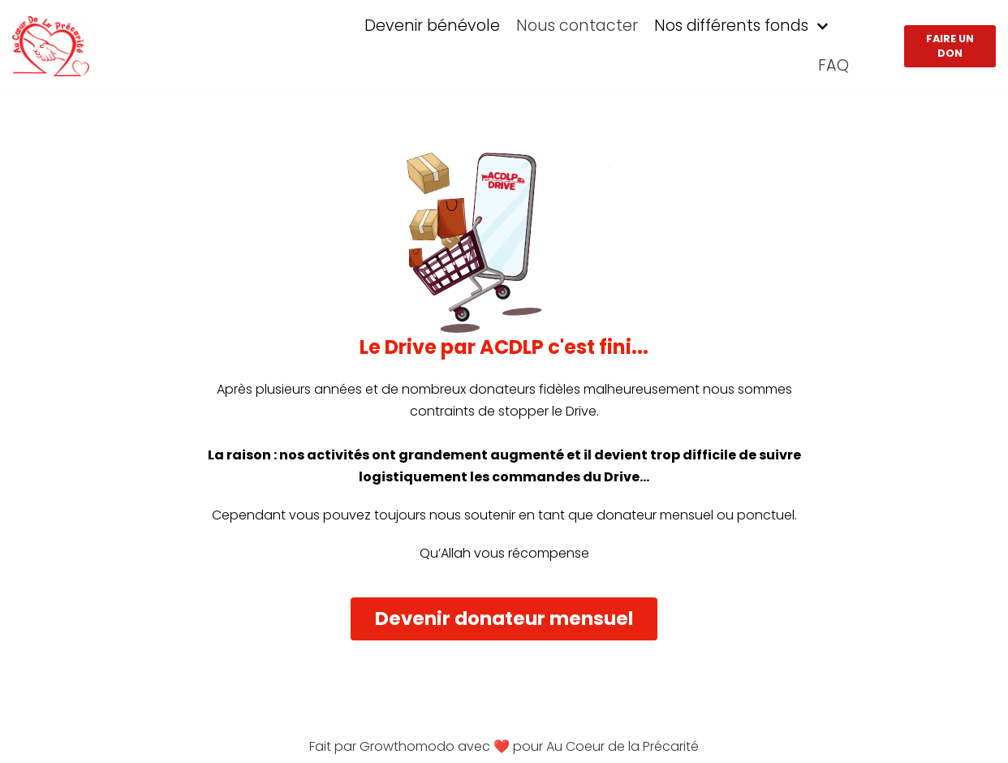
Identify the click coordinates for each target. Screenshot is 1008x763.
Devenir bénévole (432, 26)
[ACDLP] (51, 46)
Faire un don (950, 46)
